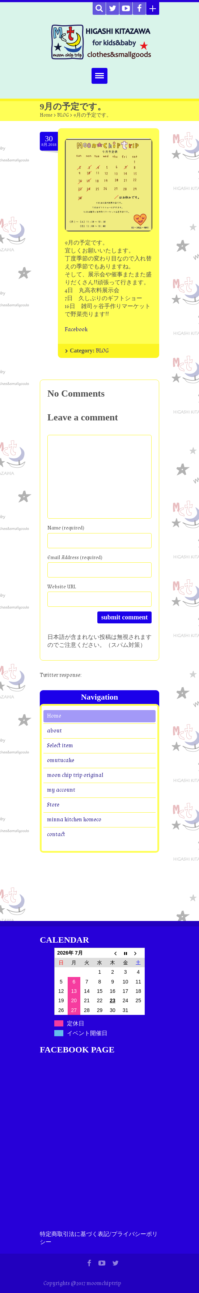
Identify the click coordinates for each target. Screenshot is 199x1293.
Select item (60, 745)
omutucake (60, 760)
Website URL (61, 586)
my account (61, 789)
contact (56, 834)
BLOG (63, 115)
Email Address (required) (74, 557)
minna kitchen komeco (74, 819)
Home (46, 115)
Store (53, 804)
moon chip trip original (75, 775)
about (54, 730)
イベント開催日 (87, 1033)
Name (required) (65, 527)
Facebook (76, 329)
